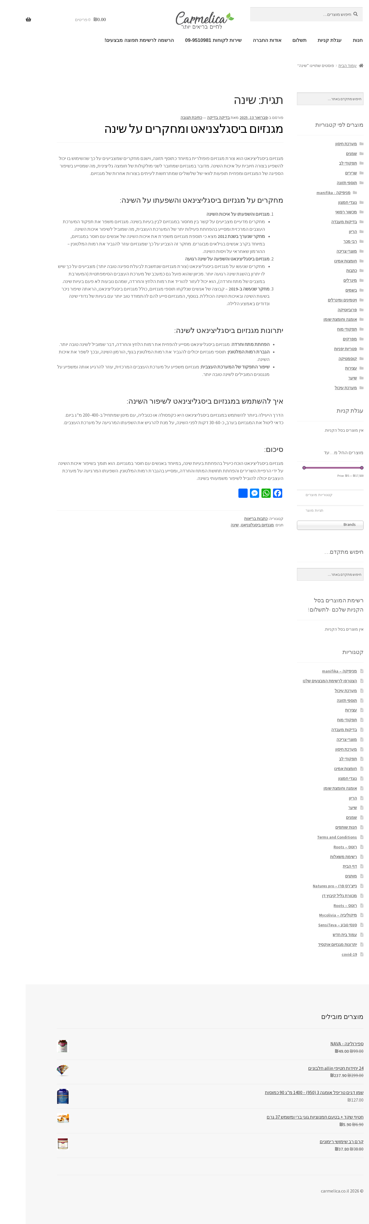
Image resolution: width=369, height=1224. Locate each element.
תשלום (274, 40)
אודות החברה (241, 40)
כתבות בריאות (230, 518)
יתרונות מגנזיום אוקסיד (311, 944)
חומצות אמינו (319, 261)
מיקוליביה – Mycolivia (312, 915)
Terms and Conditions (311, 837)
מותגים (325, 876)
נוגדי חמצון (321, 202)
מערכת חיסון (320, 143)
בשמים (325, 290)
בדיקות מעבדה (318, 221)
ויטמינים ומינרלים (316, 300)
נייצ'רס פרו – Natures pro (309, 885)
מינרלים (324, 280)
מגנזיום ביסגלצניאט (231, 525)
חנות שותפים (320, 827)
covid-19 (323, 954)
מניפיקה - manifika (308, 192)
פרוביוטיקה (321, 309)
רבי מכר (324, 241)
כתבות (326, 270)
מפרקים (324, 339)
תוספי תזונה (321, 182)
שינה (209, 525)
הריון (327, 231)
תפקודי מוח (321, 329)
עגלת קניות (304, 40)
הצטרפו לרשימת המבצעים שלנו (304, 680)
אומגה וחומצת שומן (314, 319)
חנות (332, 40)
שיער (327, 378)
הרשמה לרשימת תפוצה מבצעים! (113, 40)
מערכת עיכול (320, 387)
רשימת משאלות (317, 856)
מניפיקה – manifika (313, 671)
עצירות (325, 368)
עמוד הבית (322, 65)
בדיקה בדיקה (192, 117)
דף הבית (324, 866)
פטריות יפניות (319, 348)
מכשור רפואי (320, 212)
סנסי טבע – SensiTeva (312, 924)
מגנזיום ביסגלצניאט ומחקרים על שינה (168, 128)
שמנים (325, 153)
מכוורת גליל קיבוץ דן (313, 895)
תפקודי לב (322, 163)
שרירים (325, 173)
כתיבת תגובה (165, 117)
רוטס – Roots (319, 846)
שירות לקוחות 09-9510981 (187, 40)
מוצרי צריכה (321, 251)
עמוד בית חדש (319, 934)
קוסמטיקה (322, 358)
